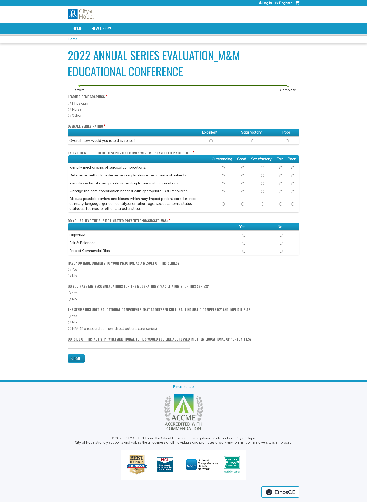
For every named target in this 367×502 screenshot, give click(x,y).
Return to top (183, 387)
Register (285, 2)
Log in (267, 2)
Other (76, 115)
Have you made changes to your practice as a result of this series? (124, 263)
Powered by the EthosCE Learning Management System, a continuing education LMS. (280, 492)
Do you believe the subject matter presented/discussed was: (118, 220)
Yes (75, 269)
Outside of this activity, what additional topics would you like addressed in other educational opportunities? (160, 339)
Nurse (77, 109)
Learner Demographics (86, 96)
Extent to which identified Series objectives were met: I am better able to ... (130, 152)
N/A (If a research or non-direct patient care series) (114, 328)
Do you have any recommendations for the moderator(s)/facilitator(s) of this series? (138, 286)
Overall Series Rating (85, 126)
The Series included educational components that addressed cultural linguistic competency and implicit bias (159, 309)
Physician (80, 103)
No (74, 275)
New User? (101, 28)
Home (77, 28)
